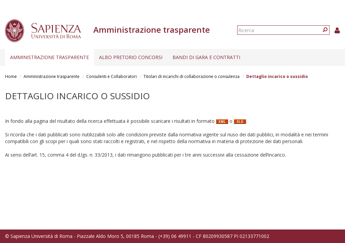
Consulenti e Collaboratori (111, 76)
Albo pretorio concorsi (130, 57)
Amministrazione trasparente (49, 57)
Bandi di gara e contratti (206, 57)
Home (11, 76)
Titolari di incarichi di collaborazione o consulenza (192, 76)
